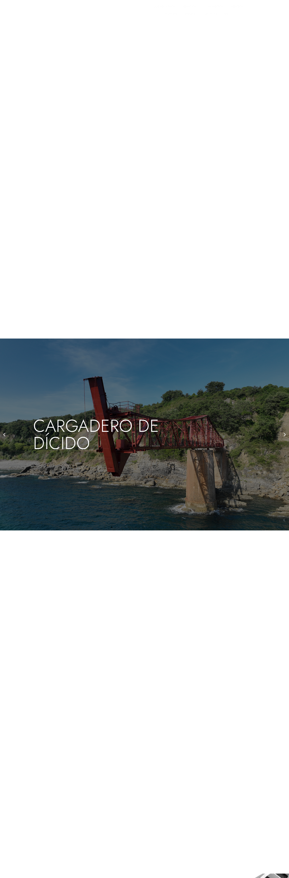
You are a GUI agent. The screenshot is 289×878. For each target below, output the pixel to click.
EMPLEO (196, 9)
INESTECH (156, 9)
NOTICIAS (177, 9)
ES (234, 8)
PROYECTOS (135, 9)
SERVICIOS (111, 8)
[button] (4, 433)
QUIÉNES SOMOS (84, 9)
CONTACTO (215, 9)
